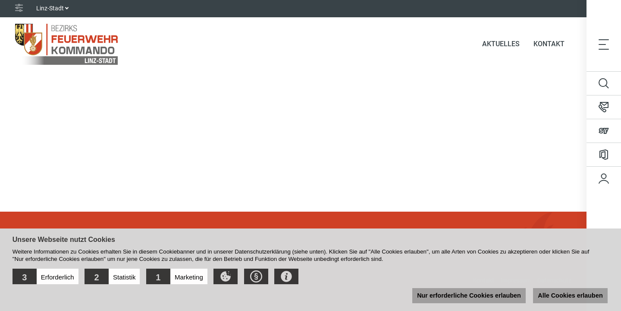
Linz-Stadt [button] (50, 8)
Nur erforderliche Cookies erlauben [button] (469, 295)
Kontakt (549, 44)
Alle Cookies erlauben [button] (570, 295)
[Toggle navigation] (603, 44)
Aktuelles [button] (501, 44)
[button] (45, 276)
